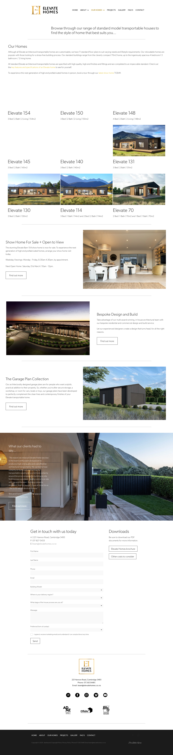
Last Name (34, 560)
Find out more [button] (16, 275)
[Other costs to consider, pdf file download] (122, 556)
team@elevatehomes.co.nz (44, 543)
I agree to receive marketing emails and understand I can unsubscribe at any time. (61, 634)
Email (32, 578)
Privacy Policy (67, 742)
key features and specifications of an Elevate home (33, 67)
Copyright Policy (56, 742)
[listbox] (66, 590)
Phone (32, 569)
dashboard (47, 742)
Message (33, 610)
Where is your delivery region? (41, 594)
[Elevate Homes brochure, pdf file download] (123, 549)
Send (35, 640)
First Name (34, 551)
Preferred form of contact (39, 626)
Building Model (36, 587)
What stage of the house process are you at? (46, 602)
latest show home (106, 72)
